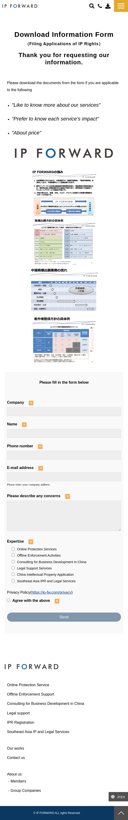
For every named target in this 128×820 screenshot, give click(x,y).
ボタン (92, 6)
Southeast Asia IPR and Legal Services (43, 581)
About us (14, 774)
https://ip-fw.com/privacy (51, 592)
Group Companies (26, 790)
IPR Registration (20, 722)
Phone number (20, 446)
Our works (15, 748)
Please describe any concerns (33, 496)
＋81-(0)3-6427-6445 (100, 6)
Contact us (108, 6)
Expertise (15, 541)
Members (18, 781)
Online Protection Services (34, 549)
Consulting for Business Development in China (49, 562)
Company (15, 402)
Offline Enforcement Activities (36, 555)
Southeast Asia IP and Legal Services (38, 732)
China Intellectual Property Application (43, 574)
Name (12, 424)
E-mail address (20, 468)
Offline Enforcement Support (30, 694)
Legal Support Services (32, 568)
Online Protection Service (28, 685)
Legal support (18, 713)
